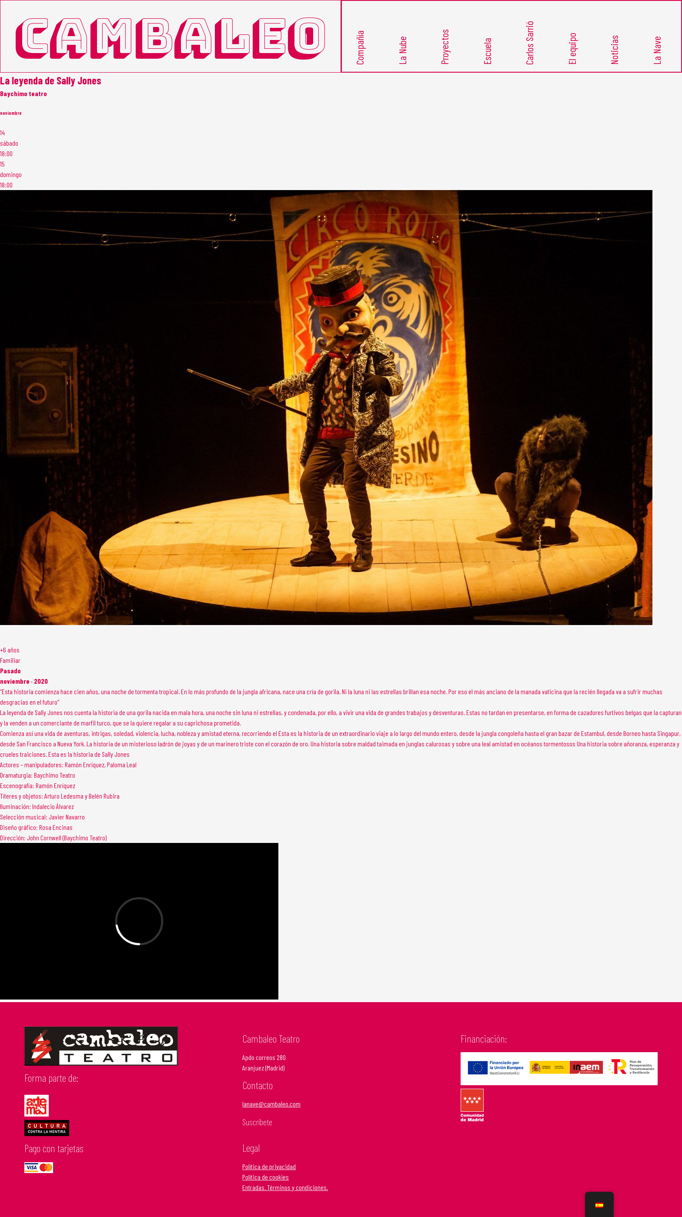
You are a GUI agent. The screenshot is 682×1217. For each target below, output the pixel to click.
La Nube (402, 50)
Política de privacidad (269, 1166)
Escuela (487, 51)
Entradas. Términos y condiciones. (285, 1187)
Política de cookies (265, 1177)
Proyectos (444, 47)
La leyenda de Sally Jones (50, 80)
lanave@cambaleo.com (271, 1104)
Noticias (614, 50)
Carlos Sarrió (529, 43)
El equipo (571, 49)
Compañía (359, 47)
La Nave (656, 50)
